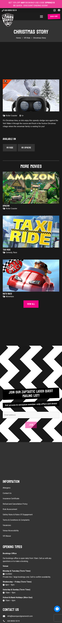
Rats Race (7, 294)
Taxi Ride (7, 250)
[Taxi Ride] (31, 232)
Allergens (6, 488)
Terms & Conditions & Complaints (16, 520)
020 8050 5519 (13, 621)
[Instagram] (54, 10)
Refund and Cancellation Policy (15, 504)
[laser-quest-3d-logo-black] (8, 20)
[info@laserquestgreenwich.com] (5, 616)
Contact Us (7, 493)
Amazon (6, 206)
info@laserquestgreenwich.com (20, 616)
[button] (42, 16)
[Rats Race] (31, 275)
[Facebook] (59, 10)
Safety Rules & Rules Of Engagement (18, 514)
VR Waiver (7, 536)
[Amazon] (31, 188)
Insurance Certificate (11, 498)
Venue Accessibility (11, 530)
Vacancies (7, 525)
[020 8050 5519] (5, 621)
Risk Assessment (10, 509)
